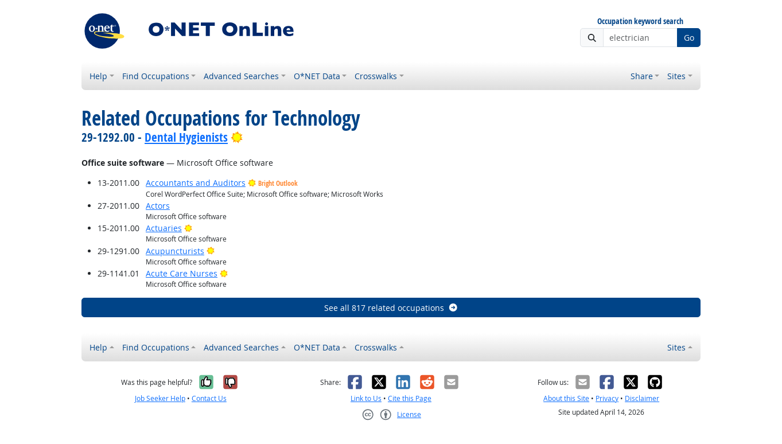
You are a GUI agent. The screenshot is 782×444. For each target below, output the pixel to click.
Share (642, 76)
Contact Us (209, 398)
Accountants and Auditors (196, 182)
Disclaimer (642, 398)
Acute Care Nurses (181, 273)
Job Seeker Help (160, 398)
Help (98, 76)
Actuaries (164, 228)
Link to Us (366, 398)
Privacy (607, 398)
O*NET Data (317, 76)
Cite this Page (409, 398)
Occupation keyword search (640, 21)
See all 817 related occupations (391, 307)
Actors (158, 205)
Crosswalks (376, 76)
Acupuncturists (175, 251)
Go (689, 37)
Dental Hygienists (186, 137)
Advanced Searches (241, 76)
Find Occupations (155, 76)
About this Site (566, 398)
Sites (676, 76)
